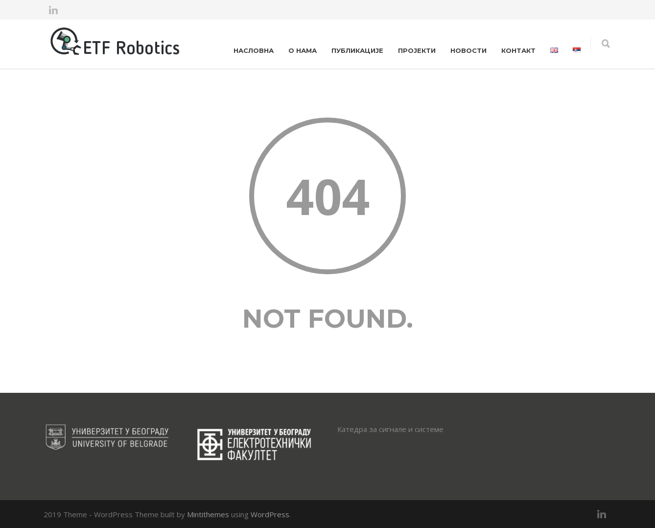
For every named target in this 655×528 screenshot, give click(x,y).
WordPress (270, 514)
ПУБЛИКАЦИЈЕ (357, 50)
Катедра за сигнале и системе (390, 429)
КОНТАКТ (518, 50)
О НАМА (302, 50)
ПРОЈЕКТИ (417, 50)
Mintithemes (208, 514)
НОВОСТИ (468, 50)
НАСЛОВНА (254, 50)
